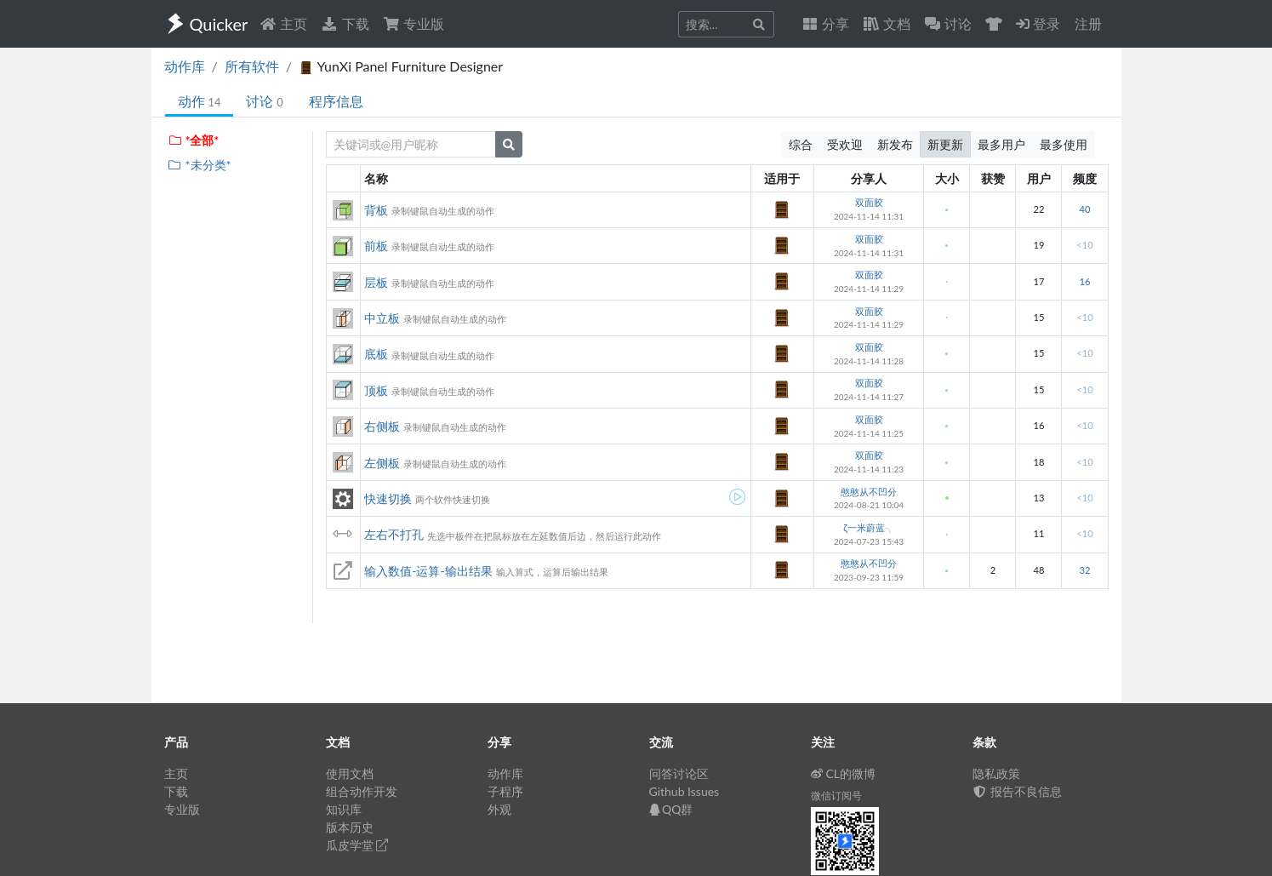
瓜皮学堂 (357, 845)
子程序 (505, 791)
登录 (1038, 23)
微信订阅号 (836, 795)
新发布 (895, 144)
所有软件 (252, 66)
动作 (199, 101)
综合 (801, 144)
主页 (283, 23)
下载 (344, 23)
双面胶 (869, 202)
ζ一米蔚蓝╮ (868, 527)
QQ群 (671, 809)
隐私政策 (996, 773)
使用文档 (350, 773)
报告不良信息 (1018, 791)
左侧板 (382, 462)
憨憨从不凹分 (869, 491)
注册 (1088, 23)
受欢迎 (845, 144)
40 (1084, 209)
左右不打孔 (394, 534)
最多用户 (1001, 144)
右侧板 (382, 426)
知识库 (344, 809)
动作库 (184, 66)
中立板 (382, 318)
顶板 (376, 390)
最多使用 (1063, 144)
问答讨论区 (679, 773)
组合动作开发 (361, 791)
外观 (499, 809)
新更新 (945, 144)
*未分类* (199, 164)
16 (1084, 281)
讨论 (264, 101)
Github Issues (684, 791)
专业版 (413, 23)
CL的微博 (843, 773)
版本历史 (350, 827)
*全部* (194, 140)
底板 (376, 353)
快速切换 (388, 498)
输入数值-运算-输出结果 (428, 571)
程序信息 (336, 101)
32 (1084, 569)
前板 (376, 245)
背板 (376, 210)
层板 (376, 282)
